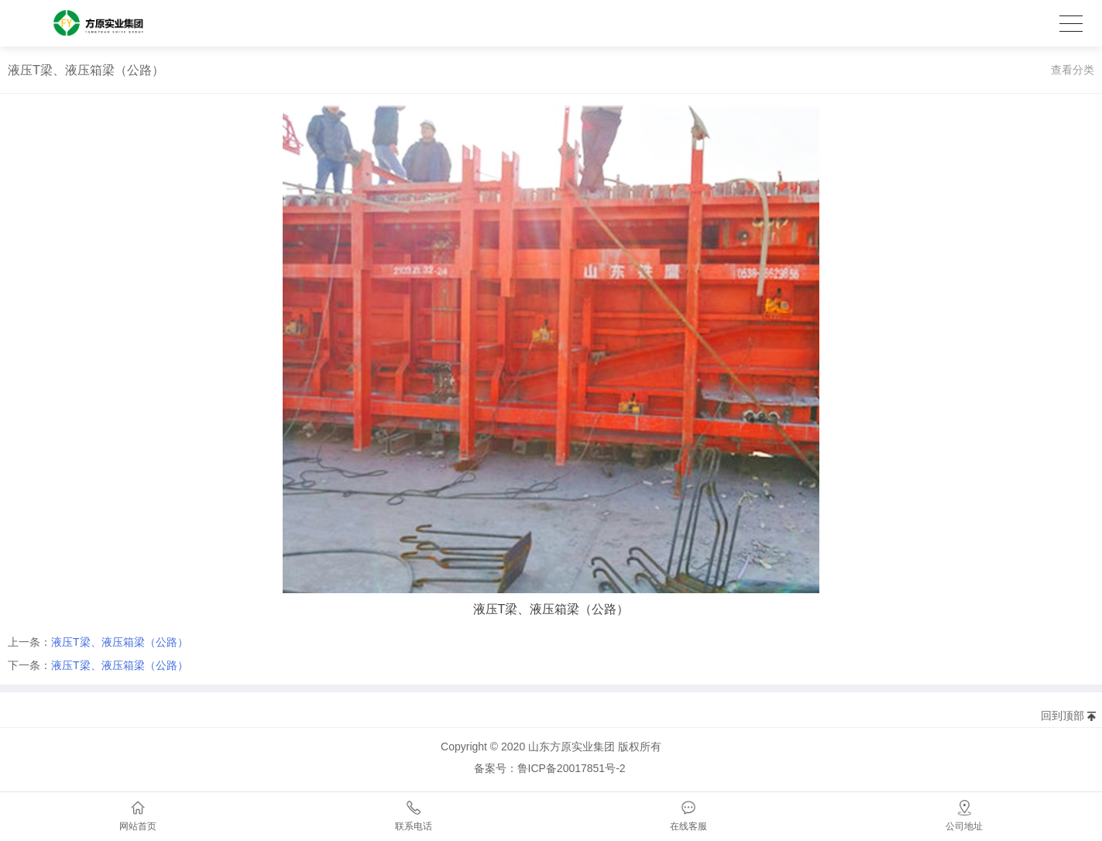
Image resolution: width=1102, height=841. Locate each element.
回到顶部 (1062, 715)
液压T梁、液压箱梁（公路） (119, 642)
